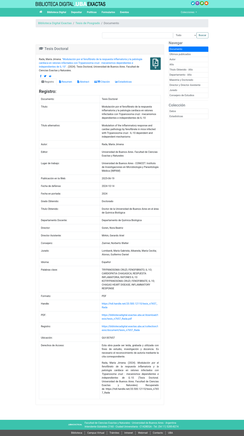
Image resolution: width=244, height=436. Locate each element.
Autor (172, 59)
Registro (48, 81)
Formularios (108, 12)
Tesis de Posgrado (87, 23)
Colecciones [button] (188, 12)
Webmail (143, 432)
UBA (170, 432)
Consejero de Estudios (181, 95)
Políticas (92, 12)
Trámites (114, 432)
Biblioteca (76, 432)
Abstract (83, 81)
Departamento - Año (180, 74)
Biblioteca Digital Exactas (55, 23)
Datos (172, 111)
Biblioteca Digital (56, 12)
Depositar (76, 12)
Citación (102, 81)
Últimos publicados (180, 54)
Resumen (65, 81)
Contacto (158, 432)
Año (171, 64)
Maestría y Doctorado (181, 79)
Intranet (128, 432)
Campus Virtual (95, 432)
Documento (175, 49)
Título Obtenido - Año (181, 69)
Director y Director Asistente (184, 85)
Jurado (173, 90)
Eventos (124, 12)
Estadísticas (176, 116)
